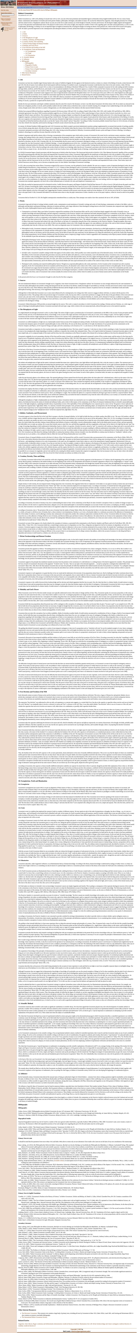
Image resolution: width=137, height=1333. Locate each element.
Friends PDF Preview (31, 10)
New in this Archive (6, 20)
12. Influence (25, 59)
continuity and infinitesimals (45, 1324)
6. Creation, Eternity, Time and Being (32, 41)
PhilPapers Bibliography (51, 10)
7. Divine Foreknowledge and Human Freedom (35, 43)
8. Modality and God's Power (30, 45)
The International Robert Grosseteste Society (34, 1317)
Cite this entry (5, 10)
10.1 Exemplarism (30, 51)
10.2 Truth (28, 53)
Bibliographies (29, 63)
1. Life (24, 32)
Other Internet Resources (29, 73)
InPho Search (40, 10)
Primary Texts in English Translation (35, 69)
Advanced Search (6, 16)
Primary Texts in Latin (31, 67)
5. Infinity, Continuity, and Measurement (33, 39)
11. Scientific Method (28, 57)
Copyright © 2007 (76, 1329)
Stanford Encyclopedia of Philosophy (41, 7)
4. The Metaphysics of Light (30, 37)
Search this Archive (6, 13)
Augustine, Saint (23, 1324)
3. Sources (25, 36)
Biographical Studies (31, 65)
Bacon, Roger (32, 1324)
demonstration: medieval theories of (64, 1324)
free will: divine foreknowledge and (97, 1324)
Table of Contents (6, 19)
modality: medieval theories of (26, 1326)
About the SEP (5, 24)
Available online (58, 1160)
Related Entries (26, 75)
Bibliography (25, 61)
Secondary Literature (31, 71)
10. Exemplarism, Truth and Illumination (33, 49)
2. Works (24, 34)
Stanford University (8, 29)
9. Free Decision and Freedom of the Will (33, 47)
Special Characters (6, 25)
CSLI (7, 29)
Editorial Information (6, 23)
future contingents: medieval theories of (119, 1324)
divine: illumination (80, 1324)
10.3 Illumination (30, 55)
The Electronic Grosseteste (29, 1313)
